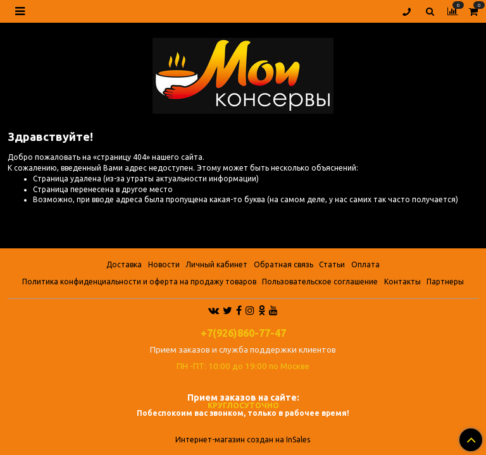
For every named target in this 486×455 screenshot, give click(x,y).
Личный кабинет (216, 264)
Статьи (332, 264)
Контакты (402, 281)
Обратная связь (283, 264)
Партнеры (445, 281)
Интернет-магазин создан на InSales (242, 440)
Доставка (124, 264)
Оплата (365, 264)
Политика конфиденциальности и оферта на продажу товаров (139, 281)
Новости (164, 264)
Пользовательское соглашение (320, 281)
